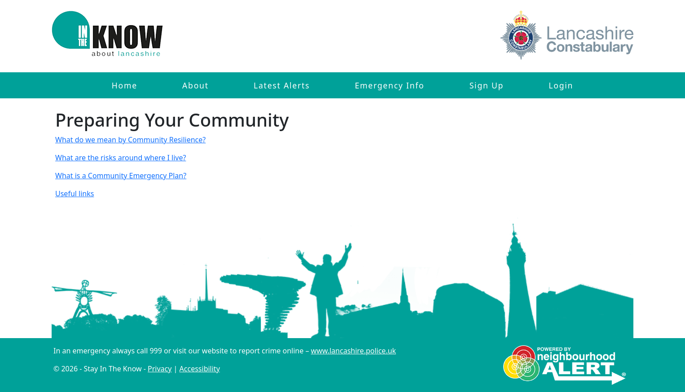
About (195, 85)
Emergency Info (389, 85)
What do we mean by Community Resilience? (130, 140)
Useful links (74, 193)
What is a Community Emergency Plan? (120, 176)
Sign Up (487, 85)
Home (124, 85)
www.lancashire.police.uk (353, 351)
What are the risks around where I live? (120, 158)
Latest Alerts (282, 85)
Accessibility (200, 369)
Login (561, 85)
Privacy (159, 369)
